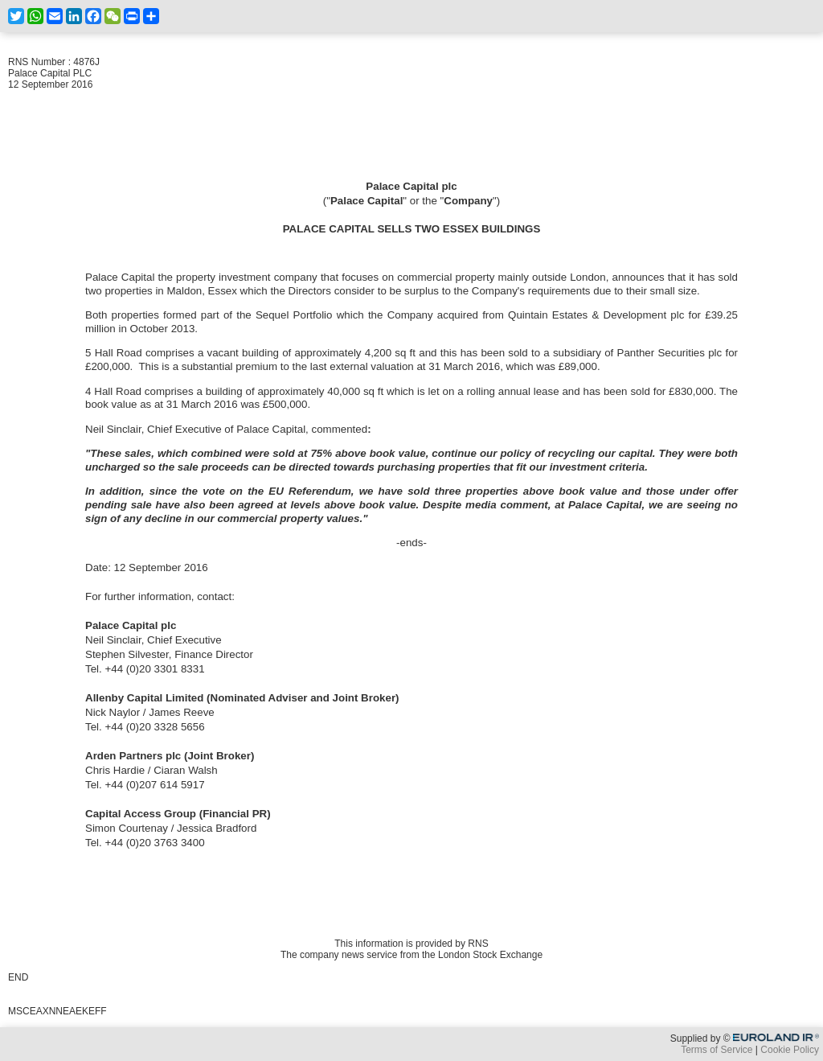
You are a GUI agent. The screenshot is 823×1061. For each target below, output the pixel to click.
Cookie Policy (789, 1049)
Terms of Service (716, 1049)
